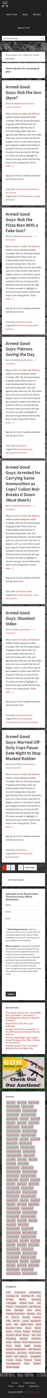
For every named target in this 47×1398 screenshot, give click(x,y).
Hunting (26, 1317)
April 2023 (11, 1163)
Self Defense (11, 192)
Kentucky (10, 452)
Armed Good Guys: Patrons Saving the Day (20, 349)
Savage (37, 1345)
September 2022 (28, 1175)
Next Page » (30, 868)
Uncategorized (13, 1363)
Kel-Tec (16, 1320)
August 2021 (12, 1200)
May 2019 (11, 1245)
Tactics (9, 1359)
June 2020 (22, 1220)
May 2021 (11, 1204)
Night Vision (27, 1324)
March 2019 (33, 1245)
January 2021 (27, 1208)
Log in (36, 1392)
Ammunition (35, 1292)
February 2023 (13, 1167)
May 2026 (11, 1102)
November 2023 (13, 1151)
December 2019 (13, 1232)
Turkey (37, 1359)
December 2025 (13, 1110)
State (8, 918)
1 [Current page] (4, 868)
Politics (26, 1331)
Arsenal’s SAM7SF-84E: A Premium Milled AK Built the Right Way (22, 1047)
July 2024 (24, 1139)
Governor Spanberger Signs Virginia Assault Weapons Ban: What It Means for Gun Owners (23, 1040)
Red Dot (36, 1335)
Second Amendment (30, 189)
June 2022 (35, 1180)
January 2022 (27, 1188)
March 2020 (23, 1224)
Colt (39, 1302)
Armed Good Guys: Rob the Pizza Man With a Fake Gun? (22, 222)
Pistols (17, 1331)
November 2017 (29, 1273)
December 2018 (13, 1253)
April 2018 (22, 1265)
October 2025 (13, 1114)
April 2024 (35, 1139)
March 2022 (33, 1184)
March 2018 (33, 1265)
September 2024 (28, 1135)
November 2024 (29, 1131)
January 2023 (27, 1167)
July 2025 (24, 1119)
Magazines (36, 1320)
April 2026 (22, 1102)
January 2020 (27, 1228)
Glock (38, 1310)
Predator (36, 1331)
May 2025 (11, 1123)
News (18, 189)
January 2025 (27, 1127)
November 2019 (29, 1232)
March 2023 (23, 1163)
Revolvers (36, 1338)
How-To (15, 1317)
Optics (38, 1327)
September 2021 (28, 1196)
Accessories (20, 1292)
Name (8, 905)
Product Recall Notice (17, 1335)
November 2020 (29, 1212)
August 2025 (12, 1119)
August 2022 (12, 1180)
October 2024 (13, 1135)
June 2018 (35, 1261)
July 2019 (24, 1241)
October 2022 (13, 1175)
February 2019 (13, 1249)
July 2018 (24, 1261)
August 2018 (12, 1261)
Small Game (35, 1352)
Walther (37, 1363)
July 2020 (11, 1220)
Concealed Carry (12, 722)
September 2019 (28, 1237)
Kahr (8, 1320)
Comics (9, 1306)
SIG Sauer (22, 1352)
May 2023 (33, 1159)
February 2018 (13, 1269)
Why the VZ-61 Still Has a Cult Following (19, 1024)
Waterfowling (12, 1367)
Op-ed (28, 1327)
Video (30, 322)
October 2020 (13, 1216)
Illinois (23, 722)
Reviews (24, 1338)
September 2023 (14, 1155)
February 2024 (25, 1143)
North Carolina (20, 452)
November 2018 (29, 1253)
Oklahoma (10, 199)
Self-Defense (32, 722)
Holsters (31, 1313)
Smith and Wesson (16, 1356)
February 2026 (13, 1106)
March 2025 (33, 1123)
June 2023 (22, 1159)
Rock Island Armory (31, 1342)
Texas (16, 857)
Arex (39, 1295)
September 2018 (28, 1257)
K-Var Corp (28, 1392)
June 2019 (35, 1241)
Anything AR (27, 1295)
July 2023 (11, 1159)
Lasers (25, 1320)
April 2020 (11, 1224)
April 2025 (22, 1123)
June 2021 (35, 1200)
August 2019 (12, 1241)
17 (21, 868)
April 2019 (22, 1245)
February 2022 (13, 1188)
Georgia (36, 196)
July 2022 (24, 1180)
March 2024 (12, 1143)
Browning (36, 1299)
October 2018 (13, 1257)
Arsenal (9, 1299)
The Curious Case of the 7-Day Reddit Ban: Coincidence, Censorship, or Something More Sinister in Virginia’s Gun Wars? (23, 1016)
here (21, 178)
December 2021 (13, 1192)
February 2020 (13, 1228)
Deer (8, 1310)
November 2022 (29, 1171)
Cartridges (11, 1302)
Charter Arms (27, 1302)
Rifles (9, 1342)
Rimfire (17, 1342)
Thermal (28, 1359)
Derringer (19, 1310)
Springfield (36, 1356)
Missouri (13, 598)
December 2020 (13, 1212)
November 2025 (29, 1110)
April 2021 (22, 1204)
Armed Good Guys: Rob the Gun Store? (23, 92)
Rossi (8, 1345)
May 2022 (11, 1184)
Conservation (21, 1306)
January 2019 (27, 1249)
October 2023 (29, 1151)
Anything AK (12, 1295)
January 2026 (27, 1106)
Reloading (11, 1338)
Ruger (18, 1345)
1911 (8, 1292)
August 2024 (12, 1139)
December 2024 (13, 1131)
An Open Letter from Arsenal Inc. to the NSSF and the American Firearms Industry (23, 1032)
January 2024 (12, 1147)
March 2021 (33, 1204)
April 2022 (22, 1184)
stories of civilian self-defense (25, 113)
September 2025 (28, 1114)
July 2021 (24, 1200)
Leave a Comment (13, 107)
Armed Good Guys (24, 196)
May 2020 (33, 1220)
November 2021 (29, 1192)
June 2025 (35, 1119)
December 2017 (13, 1273)
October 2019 (13, 1237)
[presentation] (25, 983)
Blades (22, 1299)
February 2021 (13, 1208)
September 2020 (28, 1216)
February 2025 (13, 1127)
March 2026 (33, 1102)
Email (8, 911)
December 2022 (13, 1171)
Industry (37, 1317)
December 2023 (27, 1147)
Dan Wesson (35, 1306)
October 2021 (13, 1196)
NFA (16, 1324)
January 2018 (27, 1269)
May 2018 (11, 1265)
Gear (29, 1310)
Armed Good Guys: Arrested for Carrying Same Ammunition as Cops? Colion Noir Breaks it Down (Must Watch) (23, 483)
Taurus (18, 1359)
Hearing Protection (15, 1313)
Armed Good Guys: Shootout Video (20, 618)
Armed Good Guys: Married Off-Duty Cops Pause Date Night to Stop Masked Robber (23, 747)
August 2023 (29, 1155)
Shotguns (10, 1352)
